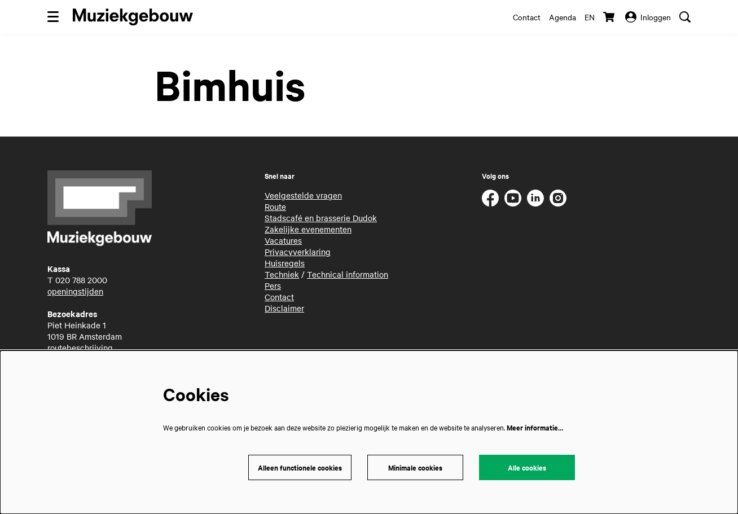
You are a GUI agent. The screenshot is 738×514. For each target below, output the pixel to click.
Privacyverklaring (298, 251)
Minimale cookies (415, 467)
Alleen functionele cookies (300, 467)
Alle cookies (527, 467)
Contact (527, 17)
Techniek (282, 274)
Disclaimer (284, 308)
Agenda (562, 17)
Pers (273, 285)
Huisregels (285, 263)
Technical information (347, 274)
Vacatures (283, 240)
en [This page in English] (590, 16)
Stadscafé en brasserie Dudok (321, 217)
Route (275, 206)
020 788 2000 (81, 279)
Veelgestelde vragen (303, 195)
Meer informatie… (535, 427)
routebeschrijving (80, 347)
